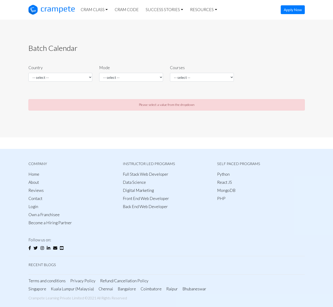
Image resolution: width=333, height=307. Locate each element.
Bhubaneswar (194, 288)
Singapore (37, 288)
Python (223, 174)
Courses (177, 67)
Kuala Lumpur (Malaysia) (72, 288)
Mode (104, 67)
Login (33, 206)
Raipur (172, 288)
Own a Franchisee (44, 214)
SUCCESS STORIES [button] (163, 9)
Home (33, 174)
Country (35, 67)
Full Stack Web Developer (145, 174)
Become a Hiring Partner (50, 222)
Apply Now (293, 9)
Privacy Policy (83, 280)
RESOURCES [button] (202, 9)
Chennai (106, 288)
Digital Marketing (138, 190)
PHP (221, 198)
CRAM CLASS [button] (93, 9)
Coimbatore (151, 288)
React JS (224, 182)
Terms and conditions (47, 280)
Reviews (36, 190)
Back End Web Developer (145, 206)
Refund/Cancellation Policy (124, 280)
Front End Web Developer (146, 198)
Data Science (134, 182)
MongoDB (226, 190)
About (33, 182)
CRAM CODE (127, 9)
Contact (35, 198)
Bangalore (127, 288)
